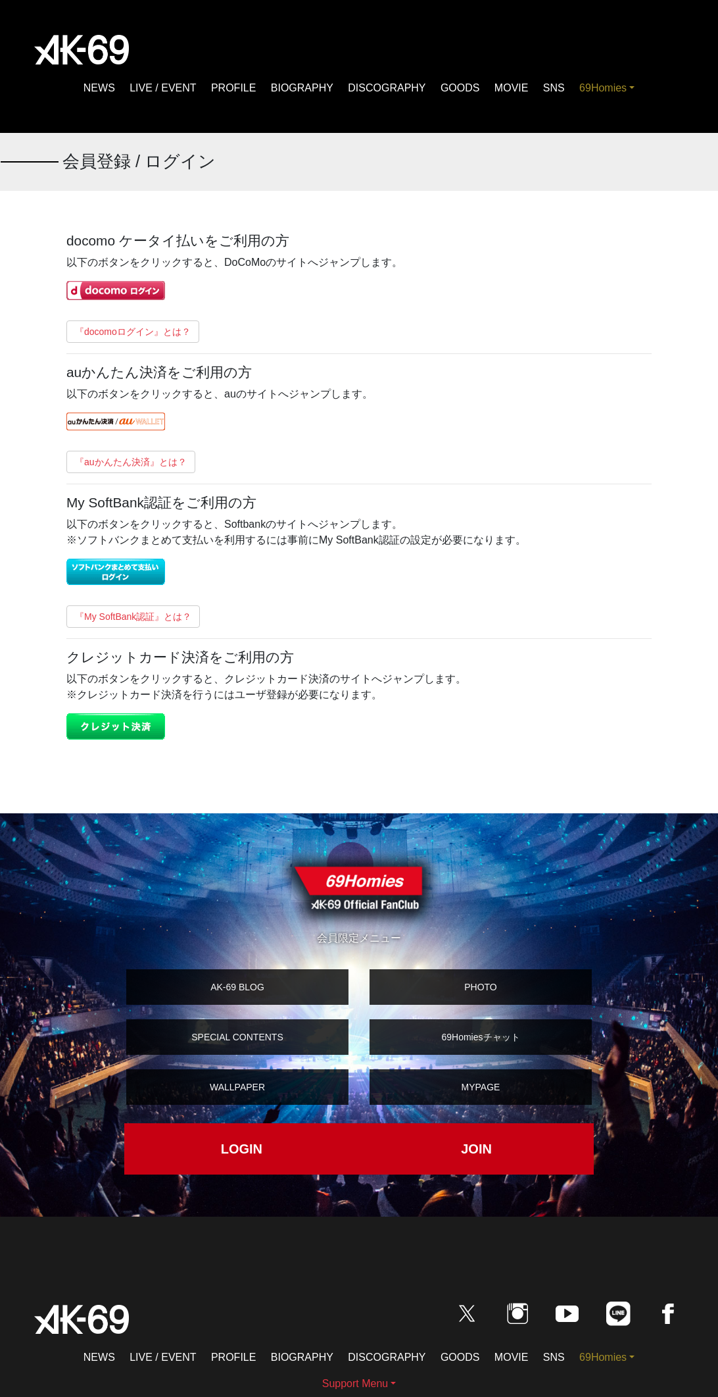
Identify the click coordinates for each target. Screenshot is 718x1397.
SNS (554, 87)
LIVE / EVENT (163, 87)
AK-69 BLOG (237, 987)
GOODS (460, 87)
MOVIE (511, 87)
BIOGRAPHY (302, 87)
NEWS (99, 87)
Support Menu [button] (355, 1383)
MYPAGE (481, 1087)
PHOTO (480, 987)
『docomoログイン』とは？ (133, 331)
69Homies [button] (603, 87)
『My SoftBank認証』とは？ (133, 616)
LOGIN (241, 1149)
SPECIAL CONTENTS (237, 1037)
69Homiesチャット (480, 1037)
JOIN (476, 1149)
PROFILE (233, 87)
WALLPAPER (237, 1087)
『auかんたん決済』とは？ (131, 462)
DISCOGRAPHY (386, 87)
